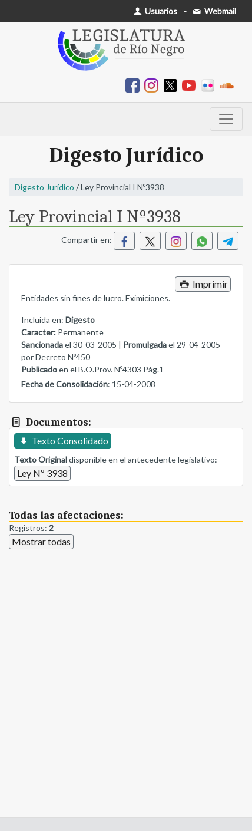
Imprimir (203, 283)
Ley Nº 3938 (42, 473)
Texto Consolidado (62, 440)
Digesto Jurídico (44, 187)
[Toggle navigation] (226, 119)
